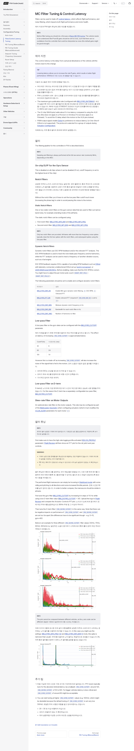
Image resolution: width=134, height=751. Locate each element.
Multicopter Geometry (48, 408)
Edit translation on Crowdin (46, 725)
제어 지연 (112, 17)
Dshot (60, 121)
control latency (64, 19)
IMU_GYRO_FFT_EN (43, 298)
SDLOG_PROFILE (89, 440)
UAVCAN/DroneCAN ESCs (45, 270)
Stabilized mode (85, 482)
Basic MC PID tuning (77, 36)
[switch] (123, 3)
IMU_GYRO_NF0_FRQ (77, 222)
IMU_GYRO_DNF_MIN (44, 305)
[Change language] (115, 3)
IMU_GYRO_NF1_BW (60, 225)
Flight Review (49, 443)
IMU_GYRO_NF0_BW (58, 222)
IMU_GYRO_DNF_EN (44, 291)
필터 (110, 20)
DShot (97, 264)
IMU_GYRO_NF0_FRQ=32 (51, 634)
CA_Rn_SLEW (40, 411)
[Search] (40, 3)
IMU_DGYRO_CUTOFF (43, 394)
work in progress (83, 267)
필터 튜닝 (112, 23)
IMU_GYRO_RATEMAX (85, 101)
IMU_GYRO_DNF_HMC (44, 314)
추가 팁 (111, 27)
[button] (24, 9)
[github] (129, 3)
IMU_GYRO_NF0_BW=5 (74, 634)
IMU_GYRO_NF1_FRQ (80, 225)
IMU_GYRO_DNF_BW (44, 309)
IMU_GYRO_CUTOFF (89, 325)
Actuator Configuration (46, 126)
